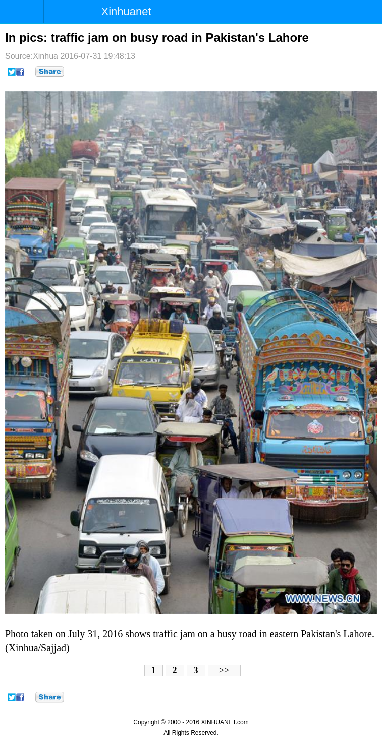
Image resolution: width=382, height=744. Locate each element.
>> (224, 670)
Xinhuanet (126, 11)
